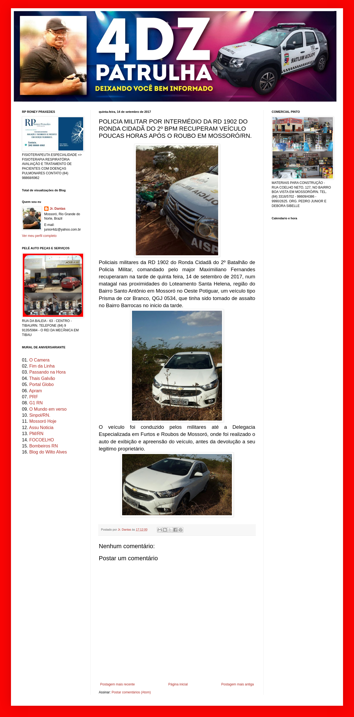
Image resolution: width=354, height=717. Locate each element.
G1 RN (36, 402)
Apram (35, 390)
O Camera (39, 360)
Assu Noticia (41, 427)
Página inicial (178, 684)
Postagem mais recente (117, 684)
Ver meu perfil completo (39, 236)
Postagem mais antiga (237, 684)
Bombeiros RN (43, 446)
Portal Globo (41, 384)
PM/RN (36, 433)
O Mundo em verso (48, 409)
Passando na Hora (47, 372)
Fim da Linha (42, 366)
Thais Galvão (42, 378)
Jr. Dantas (125, 529)
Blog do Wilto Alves (48, 452)
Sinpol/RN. (39, 415)
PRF (33, 396)
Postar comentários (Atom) (131, 692)
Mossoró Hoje (43, 421)
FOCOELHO (41, 440)
